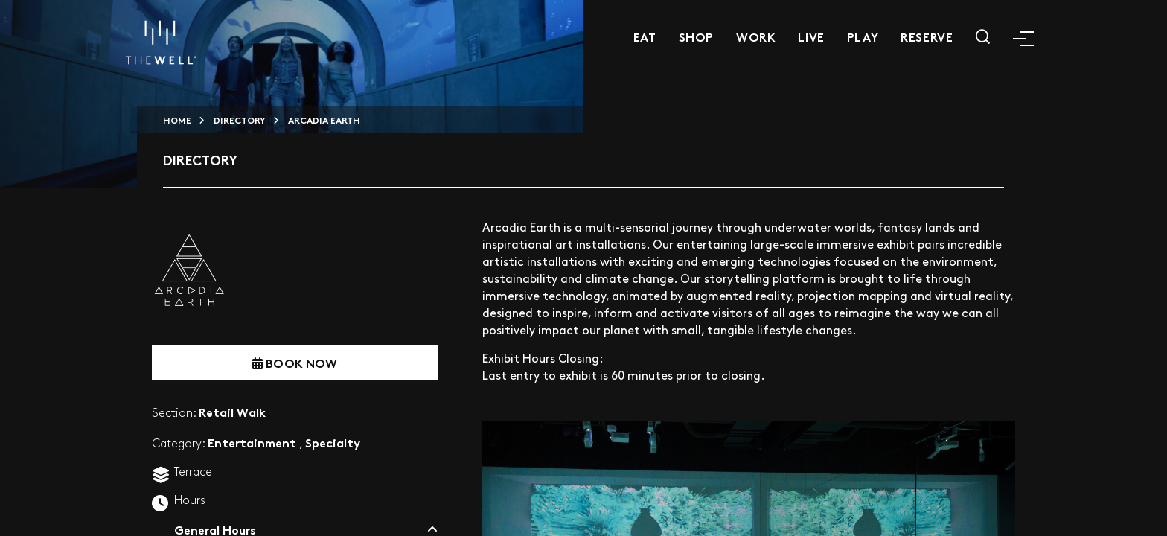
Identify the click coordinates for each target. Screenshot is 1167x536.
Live (811, 36)
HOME (177, 119)
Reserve (927, 36)
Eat (644, 36)
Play (862, 36)
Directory (240, 119)
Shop (696, 36)
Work (756, 36)
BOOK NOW (294, 362)
